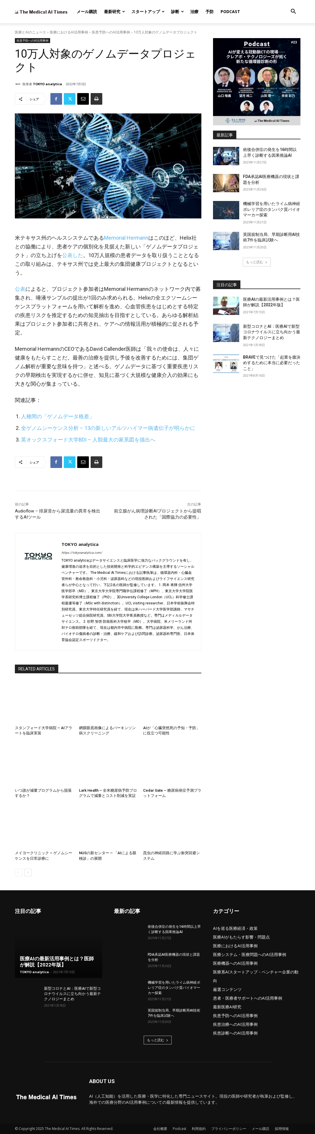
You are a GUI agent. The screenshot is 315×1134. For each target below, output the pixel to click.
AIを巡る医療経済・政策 (235, 928)
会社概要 (160, 1128)
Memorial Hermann (126, 238)
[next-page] (27, 872)
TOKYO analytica (47, 84)
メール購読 (87, 11)
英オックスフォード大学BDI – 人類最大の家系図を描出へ (88, 440)
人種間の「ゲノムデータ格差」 (57, 416)
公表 (20, 289)
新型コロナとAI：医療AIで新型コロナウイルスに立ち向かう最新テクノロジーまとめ (271, 332)
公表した (72, 255)
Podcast (230, 11)
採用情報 (282, 1128)
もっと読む (257, 261)
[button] (293, 12)
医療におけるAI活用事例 (69, 32)
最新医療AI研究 (227, 1007)
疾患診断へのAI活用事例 (235, 1033)
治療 (194, 11)
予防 (209, 11)
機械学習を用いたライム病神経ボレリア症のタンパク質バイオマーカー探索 (271, 209)
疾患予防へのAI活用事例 (111, 32)
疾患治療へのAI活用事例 (235, 1024)
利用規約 (199, 1128)
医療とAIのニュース (30, 32)
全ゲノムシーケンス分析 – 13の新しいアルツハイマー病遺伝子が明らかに (108, 428)
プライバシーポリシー (228, 1128)
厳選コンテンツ (227, 989)
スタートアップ (148, 11)
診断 (177, 11)
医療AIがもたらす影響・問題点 (241, 937)
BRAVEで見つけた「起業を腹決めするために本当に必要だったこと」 (271, 363)
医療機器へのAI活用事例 (235, 963)
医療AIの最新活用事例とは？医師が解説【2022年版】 (57, 962)
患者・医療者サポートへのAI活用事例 (247, 998)
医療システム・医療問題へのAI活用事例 (249, 954)
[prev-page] (18, 872)
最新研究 (114, 11)
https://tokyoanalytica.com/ (81, 553)
